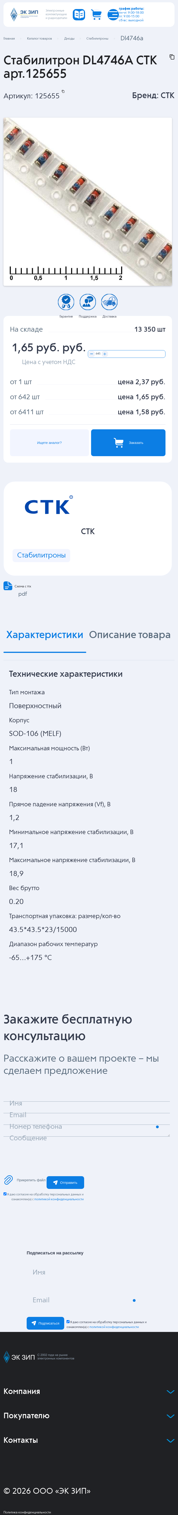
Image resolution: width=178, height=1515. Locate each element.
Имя (39, 1272)
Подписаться (45, 1323)
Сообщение (28, 1138)
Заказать (128, 443)
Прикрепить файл (24, 1180)
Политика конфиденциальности (27, 1512)
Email (41, 1300)
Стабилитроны (41, 555)
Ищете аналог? (49, 443)
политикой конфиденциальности (59, 1199)
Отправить (65, 1182)
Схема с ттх (23, 586)
